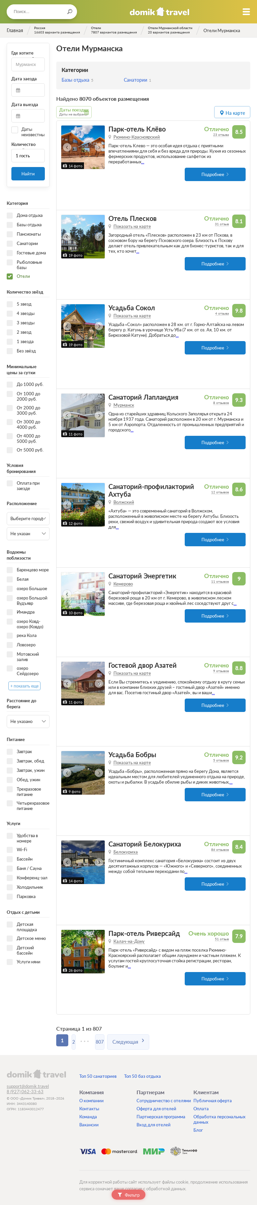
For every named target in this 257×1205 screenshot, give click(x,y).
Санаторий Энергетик (142, 575)
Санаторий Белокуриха (144, 844)
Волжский (123, 501)
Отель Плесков (132, 218)
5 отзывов (221, 760)
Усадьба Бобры (132, 754)
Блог (198, 1129)
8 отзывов (221, 402)
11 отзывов (220, 581)
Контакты (89, 1108)
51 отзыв (222, 939)
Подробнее (212, 174)
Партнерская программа (161, 1116)
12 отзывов (220, 492)
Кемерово (123, 583)
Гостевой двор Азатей (142, 665)
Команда (88, 1116)
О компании (91, 1100)
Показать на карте (132, 226)
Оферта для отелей (156, 1108)
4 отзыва (222, 313)
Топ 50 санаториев (97, 1075)
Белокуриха (125, 851)
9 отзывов (221, 670)
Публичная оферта (212, 1100)
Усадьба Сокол (131, 307)
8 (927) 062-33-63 (25, 1091)
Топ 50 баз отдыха (142, 1075)
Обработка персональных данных (219, 1119)
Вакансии (89, 1124)
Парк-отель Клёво (137, 129)
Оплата (201, 1108)
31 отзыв (222, 224)
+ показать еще (24, 686)
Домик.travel (159, 11)
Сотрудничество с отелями (164, 1100)
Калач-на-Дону (129, 941)
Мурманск (123, 404)
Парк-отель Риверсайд (144, 933)
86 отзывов (220, 849)
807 (110, 1040)
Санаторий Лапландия (143, 397)
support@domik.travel (28, 1086)
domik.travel (36, 1073)
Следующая (137, 1040)
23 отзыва (221, 134)
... (142, 161)
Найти (28, 173)
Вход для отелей (154, 1124)
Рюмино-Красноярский (136, 136)
